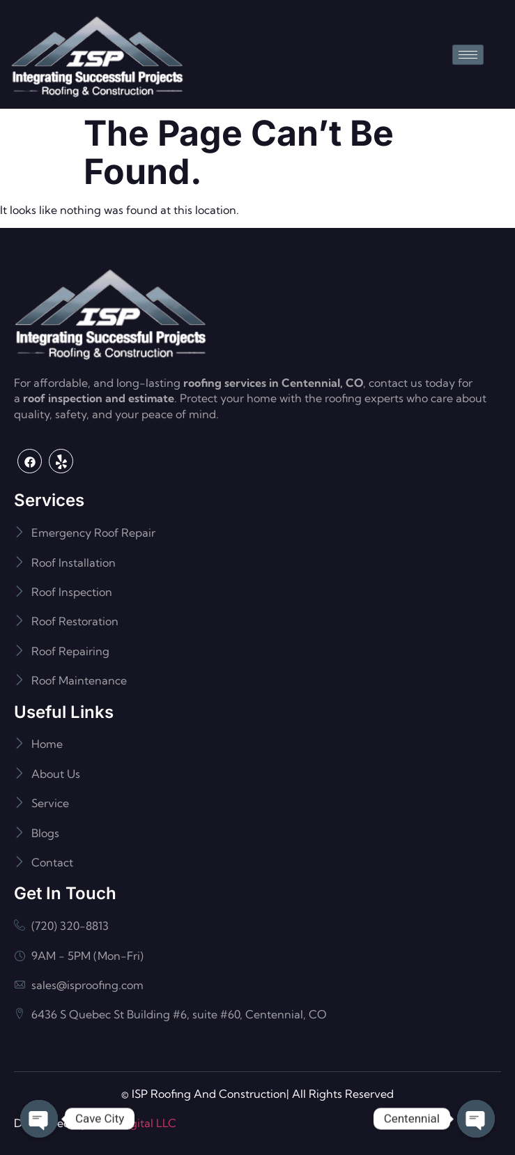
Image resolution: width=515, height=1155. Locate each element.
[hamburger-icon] (468, 55)
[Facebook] (29, 461)
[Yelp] (61, 461)
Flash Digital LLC (132, 1123)
